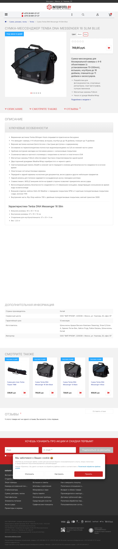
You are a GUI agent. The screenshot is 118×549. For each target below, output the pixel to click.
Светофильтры (11, 497)
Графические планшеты (43, 504)
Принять (88, 474)
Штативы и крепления (42, 486)
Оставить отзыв (99, 411)
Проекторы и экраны (13, 508)
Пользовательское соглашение (73, 504)
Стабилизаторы (11, 490)
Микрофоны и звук (40, 490)
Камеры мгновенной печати (17, 486)
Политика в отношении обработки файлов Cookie (73, 486)
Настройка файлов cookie (13, 536)
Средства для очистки (42, 501)
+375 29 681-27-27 (30, 13)
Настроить (59, 474)
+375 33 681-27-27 (30, 16)
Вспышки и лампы (40, 482)
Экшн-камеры (11, 482)
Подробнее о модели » (81, 99)
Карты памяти (38, 493)
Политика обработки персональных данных (73, 501)
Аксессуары (10, 504)
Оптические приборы (42, 497)
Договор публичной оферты (72, 497)
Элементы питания (13, 501)
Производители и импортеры (73, 493)
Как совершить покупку (71, 482)
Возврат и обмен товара (71, 490)
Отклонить (29, 474)
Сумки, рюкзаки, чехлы (15, 493)
